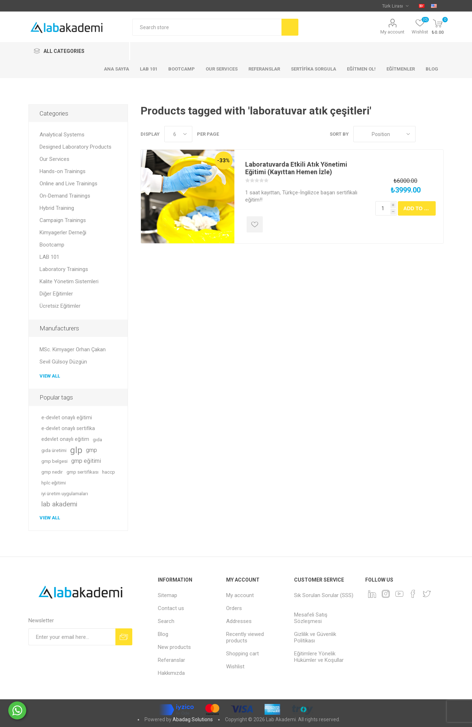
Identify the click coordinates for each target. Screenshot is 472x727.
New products (174, 647)
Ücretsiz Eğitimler (60, 306)
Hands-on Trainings (63, 171)
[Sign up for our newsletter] (71, 636)
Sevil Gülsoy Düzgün (63, 361)
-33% (223, 160)
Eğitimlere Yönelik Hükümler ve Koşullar (319, 656)
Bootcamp (52, 244)
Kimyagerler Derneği (63, 232)
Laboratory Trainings (64, 269)
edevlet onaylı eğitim (65, 439)
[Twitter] (426, 594)
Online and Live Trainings (68, 183)
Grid (424, 134)
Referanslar (171, 660)
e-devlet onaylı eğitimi (66, 418)
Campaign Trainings (63, 220)
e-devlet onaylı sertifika (68, 428)
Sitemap (167, 595)
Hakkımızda (171, 673)
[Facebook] (413, 594)
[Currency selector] (395, 5)
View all (50, 376)
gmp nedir (52, 472)
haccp (108, 472)
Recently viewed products (245, 637)
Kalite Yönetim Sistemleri (69, 281)
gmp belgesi (54, 461)
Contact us (171, 608)
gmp (91, 450)
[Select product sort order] (384, 134)
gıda (97, 439)
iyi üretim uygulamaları (64, 493)
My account (392, 32)
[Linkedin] (372, 594)
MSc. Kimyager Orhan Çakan (73, 349)
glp (76, 450)
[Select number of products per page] (178, 134)
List (438, 134)
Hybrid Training (57, 208)
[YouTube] (399, 594)
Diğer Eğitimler (56, 293)
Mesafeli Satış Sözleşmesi (310, 617)
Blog (163, 634)
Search (166, 621)
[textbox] (206, 27)
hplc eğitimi (53, 483)
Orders (234, 608)
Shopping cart (242, 653)
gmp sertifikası (82, 472)
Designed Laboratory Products (75, 147)
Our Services (54, 159)
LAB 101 (49, 257)
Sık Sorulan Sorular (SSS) (323, 595)
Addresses (239, 621)
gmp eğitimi (86, 460)
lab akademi (59, 504)
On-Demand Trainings (65, 196)
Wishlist (235, 666)
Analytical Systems (62, 134)
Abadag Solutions (193, 719)
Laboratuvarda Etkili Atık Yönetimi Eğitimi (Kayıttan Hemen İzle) (296, 168)
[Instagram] (385, 594)
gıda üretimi (54, 450)
